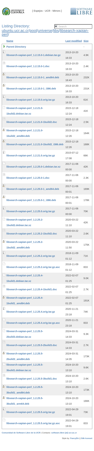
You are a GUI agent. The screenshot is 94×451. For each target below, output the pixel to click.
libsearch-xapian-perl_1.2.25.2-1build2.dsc (31, 233)
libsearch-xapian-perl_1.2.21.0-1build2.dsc (31, 122)
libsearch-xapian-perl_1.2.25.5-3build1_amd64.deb (24, 390)
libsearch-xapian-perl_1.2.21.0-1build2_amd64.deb (24, 133)
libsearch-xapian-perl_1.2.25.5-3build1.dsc (31, 378)
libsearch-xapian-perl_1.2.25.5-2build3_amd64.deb (24, 356)
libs (56, 30)
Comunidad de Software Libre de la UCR (21, 433)
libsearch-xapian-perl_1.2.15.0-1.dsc (28, 66)
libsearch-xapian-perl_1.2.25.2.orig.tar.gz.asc (33, 267)
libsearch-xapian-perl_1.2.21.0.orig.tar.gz (30, 155)
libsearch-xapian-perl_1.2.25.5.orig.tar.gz (30, 412)
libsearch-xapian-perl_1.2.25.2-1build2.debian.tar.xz (24, 222)
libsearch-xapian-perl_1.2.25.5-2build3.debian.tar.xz (24, 334)
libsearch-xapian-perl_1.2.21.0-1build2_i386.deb (35, 144)
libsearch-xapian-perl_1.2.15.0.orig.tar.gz (30, 99)
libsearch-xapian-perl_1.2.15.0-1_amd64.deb (32, 77)
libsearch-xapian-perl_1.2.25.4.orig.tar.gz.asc (33, 322)
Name (9, 41)
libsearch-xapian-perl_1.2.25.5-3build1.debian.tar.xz (24, 367)
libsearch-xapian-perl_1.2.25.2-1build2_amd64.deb (24, 245)
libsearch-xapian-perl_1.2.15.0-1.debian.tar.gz (33, 55)
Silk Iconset (86, 438)
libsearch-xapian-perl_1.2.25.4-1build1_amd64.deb (24, 300)
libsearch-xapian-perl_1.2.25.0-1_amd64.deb (32, 189)
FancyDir (74, 438)
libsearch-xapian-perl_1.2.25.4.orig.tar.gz (30, 311)
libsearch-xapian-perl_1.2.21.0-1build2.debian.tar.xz (24, 111)
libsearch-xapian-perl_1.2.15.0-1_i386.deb (31, 88)
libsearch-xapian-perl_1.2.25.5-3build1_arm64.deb (24, 401)
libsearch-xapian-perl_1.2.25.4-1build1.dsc (31, 289)
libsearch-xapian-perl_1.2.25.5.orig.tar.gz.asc (33, 423)
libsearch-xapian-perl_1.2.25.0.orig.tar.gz (30, 211)
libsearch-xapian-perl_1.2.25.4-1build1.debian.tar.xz (24, 278)
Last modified (73, 41)
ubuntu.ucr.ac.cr (15, 30)
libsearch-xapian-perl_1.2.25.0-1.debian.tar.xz (33, 166)
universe (45, 30)
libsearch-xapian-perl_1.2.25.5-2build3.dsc (31, 345)
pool (33, 30)
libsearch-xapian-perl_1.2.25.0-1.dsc (28, 177)
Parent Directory (16, 46)
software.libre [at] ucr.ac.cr (64, 433)
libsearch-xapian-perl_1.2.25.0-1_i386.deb (31, 200)
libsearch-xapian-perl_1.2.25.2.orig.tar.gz (30, 256)
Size (86, 41)
